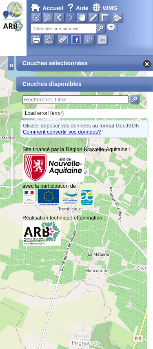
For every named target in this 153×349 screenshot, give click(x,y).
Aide (78, 8)
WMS (104, 8)
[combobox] (111, 26)
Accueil (47, 8)
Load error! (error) (44, 113)
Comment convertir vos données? (62, 132)
